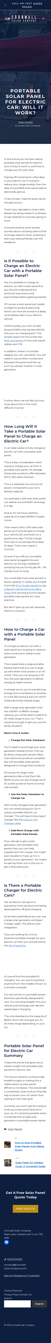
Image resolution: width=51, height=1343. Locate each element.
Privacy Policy (11, 1294)
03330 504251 (14, 1259)
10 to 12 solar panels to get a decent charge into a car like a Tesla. (25, 589)
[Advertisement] (25, 61)
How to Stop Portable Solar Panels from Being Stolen (29, 1146)
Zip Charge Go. (18, 945)
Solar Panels (25, 122)
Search (8, 1298)
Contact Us (26, 1294)
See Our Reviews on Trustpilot (22, 1275)
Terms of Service (13, 1290)
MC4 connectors (13, 340)
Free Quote (25, 1208)
